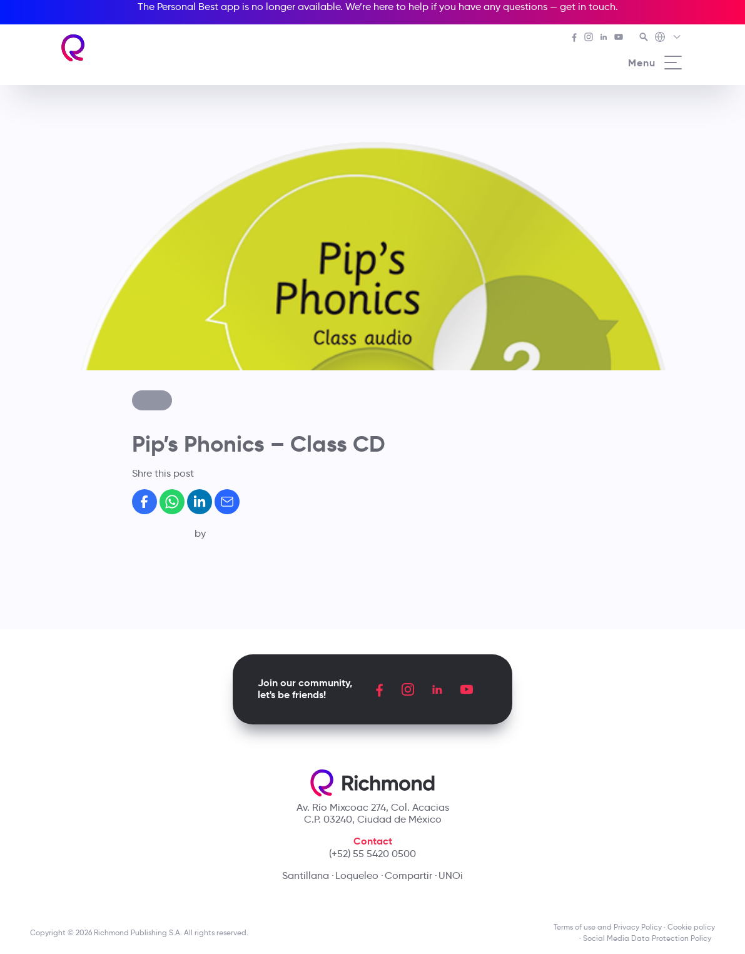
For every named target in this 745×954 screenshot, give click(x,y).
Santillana (305, 875)
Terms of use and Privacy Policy (608, 926)
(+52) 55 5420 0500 (372, 854)
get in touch (588, 7)
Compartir (408, 875)
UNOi (450, 875)
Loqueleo (356, 875)
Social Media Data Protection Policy (649, 938)
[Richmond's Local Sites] (668, 38)
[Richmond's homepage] (73, 47)
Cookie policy (691, 926)
